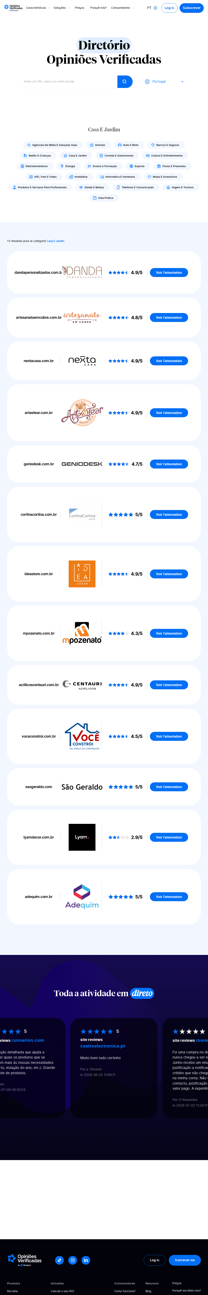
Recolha (12, 1291)
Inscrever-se (185, 1260)
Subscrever (191, 8)
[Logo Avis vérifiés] (13, 8)
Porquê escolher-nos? (186, 1290)
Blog (148, 1291)
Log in (169, 8)
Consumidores (123, 8)
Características (38, 8)
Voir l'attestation (169, 272)
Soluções (62, 8)
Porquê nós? (98, 8)
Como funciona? (124, 1291)
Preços (79, 8)
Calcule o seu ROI (62, 1291)
